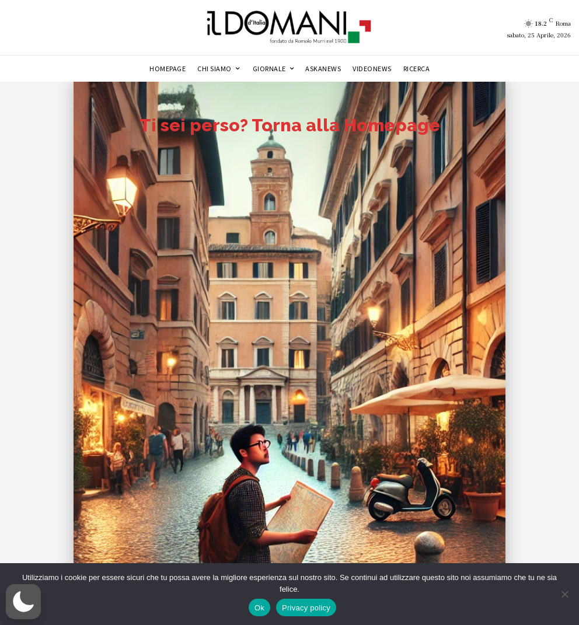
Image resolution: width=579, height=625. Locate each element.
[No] (564, 594)
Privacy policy (306, 607)
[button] (23, 601)
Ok (259, 607)
